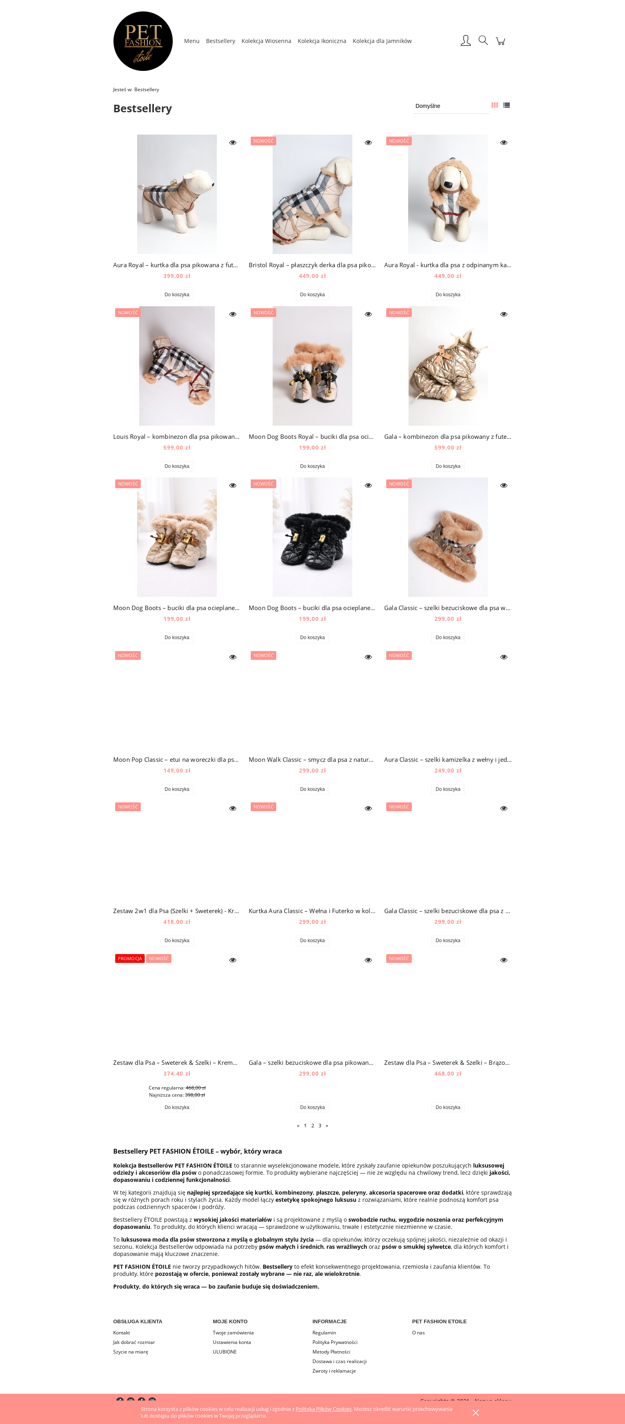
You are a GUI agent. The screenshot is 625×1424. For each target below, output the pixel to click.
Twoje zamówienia (233, 1332)
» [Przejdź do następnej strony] (327, 1125)
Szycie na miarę (130, 1351)
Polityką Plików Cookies (324, 1408)
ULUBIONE (225, 1351)
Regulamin (324, 1332)
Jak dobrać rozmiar (134, 1342)
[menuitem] (192, 41)
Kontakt (121, 1332)
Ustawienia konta (232, 1342)
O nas (418, 1332)
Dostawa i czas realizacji (339, 1361)
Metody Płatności (331, 1351)
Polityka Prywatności (335, 1342)
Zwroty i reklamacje (334, 1370)
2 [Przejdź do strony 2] (312, 1125)
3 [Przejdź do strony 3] (319, 1125)
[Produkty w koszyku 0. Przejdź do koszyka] (500, 45)
